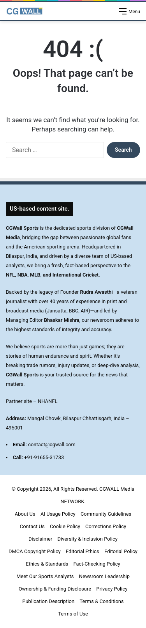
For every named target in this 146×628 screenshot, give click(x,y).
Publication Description (48, 601)
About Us (25, 514)
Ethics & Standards (47, 564)
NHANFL (48, 401)
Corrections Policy (105, 526)
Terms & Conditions (101, 601)
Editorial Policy (120, 551)
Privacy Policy (111, 589)
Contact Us (32, 526)
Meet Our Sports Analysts (45, 576)
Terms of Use (73, 614)
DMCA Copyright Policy (35, 551)
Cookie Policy (65, 526)
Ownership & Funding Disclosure (55, 589)
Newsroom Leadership (104, 576)
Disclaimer (40, 539)
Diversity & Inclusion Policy (88, 539)
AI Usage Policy (58, 514)
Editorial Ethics (82, 551)
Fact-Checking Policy (96, 564)
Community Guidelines (106, 514)
